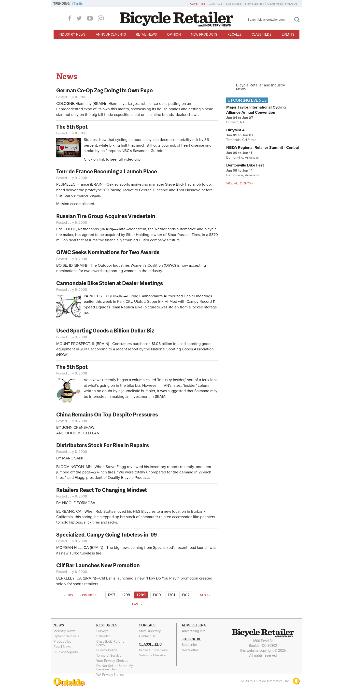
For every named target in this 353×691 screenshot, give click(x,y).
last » (137, 604)
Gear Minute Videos (282, 3)
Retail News (146, 34)
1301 (171, 595)
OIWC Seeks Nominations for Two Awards (107, 252)
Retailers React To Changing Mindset (101, 490)
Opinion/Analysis (66, 636)
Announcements (111, 34)
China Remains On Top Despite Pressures (107, 414)
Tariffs (78, 3)
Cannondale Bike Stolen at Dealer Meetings (109, 283)
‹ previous (89, 595)
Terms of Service (109, 655)
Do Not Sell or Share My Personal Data (114, 666)
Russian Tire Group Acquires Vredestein (105, 216)
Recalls (234, 34)
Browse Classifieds (153, 650)
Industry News (72, 34)
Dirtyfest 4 (235, 130)
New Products (204, 34)
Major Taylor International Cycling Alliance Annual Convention (256, 110)
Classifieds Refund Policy (110, 643)
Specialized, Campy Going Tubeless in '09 (106, 534)
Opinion (174, 34)
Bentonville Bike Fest (245, 165)
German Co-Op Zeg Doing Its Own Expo (104, 90)
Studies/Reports (66, 651)
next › (205, 595)
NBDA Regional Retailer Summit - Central (262, 147)
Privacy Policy (106, 650)
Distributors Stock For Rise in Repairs (102, 445)
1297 (111, 595)
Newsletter (254, 3)
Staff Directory (150, 631)
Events (288, 34)
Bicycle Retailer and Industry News (260, 87)
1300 (157, 595)
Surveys (102, 631)
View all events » (239, 183)
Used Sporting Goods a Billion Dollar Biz (105, 330)
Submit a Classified (153, 655)
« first (69, 595)
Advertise (197, 3)
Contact (215, 3)
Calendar (103, 636)
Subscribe (233, 3)
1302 (186, 595)
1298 (126, 595)
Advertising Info (194, 631)
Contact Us (147, 636)
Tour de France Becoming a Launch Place (106, 171)
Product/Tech (63, 641)
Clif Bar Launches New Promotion (98, 565)
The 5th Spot (72, 126)
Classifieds (261, 34)
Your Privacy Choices (112, 660)
